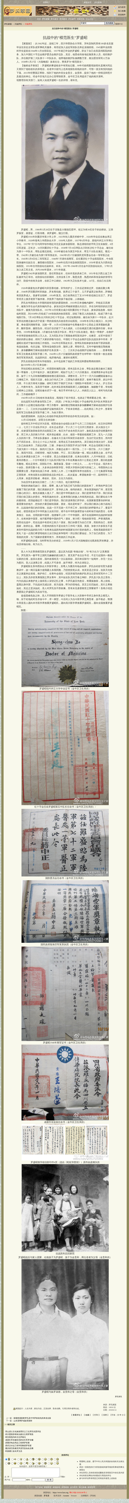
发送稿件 (122, 15)
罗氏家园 (8, 24)
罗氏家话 (54, 19)
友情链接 (65, 1491)
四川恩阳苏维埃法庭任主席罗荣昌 (19, 1434)
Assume (66, 1500)
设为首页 (122, 7)
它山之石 (89, 19)
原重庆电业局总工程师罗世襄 (17, 1443)
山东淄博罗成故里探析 (23, 1421)
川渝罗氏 (18, 24)
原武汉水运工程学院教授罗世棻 (18, 1445)
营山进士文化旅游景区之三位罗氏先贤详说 (23, 1431)
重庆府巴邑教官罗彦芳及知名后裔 (19, 1448)
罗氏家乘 (98, 2)
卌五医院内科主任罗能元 (15, 1437)
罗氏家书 (72, 19)
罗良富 (46, 1500)
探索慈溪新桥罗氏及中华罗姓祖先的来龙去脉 (32, 1418)
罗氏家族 (46, 19)
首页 (39, 19)
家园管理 (91, 1491)
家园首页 (87, 2)
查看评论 (76, 1415)
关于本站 (39, 1491)
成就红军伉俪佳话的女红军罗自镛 (19, 1440)
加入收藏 (122, 11)
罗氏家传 (63, 19)
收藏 (87, 1415)
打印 (96, 1415)
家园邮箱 (56, 1491)
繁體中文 (119, 24)
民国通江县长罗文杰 (13, 1451)
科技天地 (80, 19)
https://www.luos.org (60, 1497)
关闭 (105, 1415)
